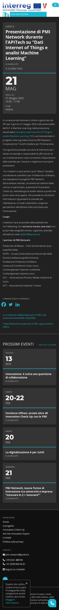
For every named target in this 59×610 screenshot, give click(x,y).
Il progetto (8, 525)
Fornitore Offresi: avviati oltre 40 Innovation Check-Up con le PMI (27, 414)
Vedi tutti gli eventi (47, 345)
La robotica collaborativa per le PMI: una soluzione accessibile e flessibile (24, 316)
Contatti (7, 537)
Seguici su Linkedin (14, 569)
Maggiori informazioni (12, 601)
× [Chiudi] (26, 583)
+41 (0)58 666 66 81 (14, 564)
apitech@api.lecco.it (30, 234)
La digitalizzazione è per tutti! (25, 452)
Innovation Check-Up (14, 529)
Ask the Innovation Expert (16, 533)
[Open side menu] (55, 5)
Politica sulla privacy (13, 541)
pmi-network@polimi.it (16, 554)
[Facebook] (4, 304)
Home (6, 521)
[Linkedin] (17, 304)
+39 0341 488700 (13, 560)
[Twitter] (10, 304)
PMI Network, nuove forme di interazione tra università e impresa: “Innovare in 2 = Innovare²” (29, 491)
